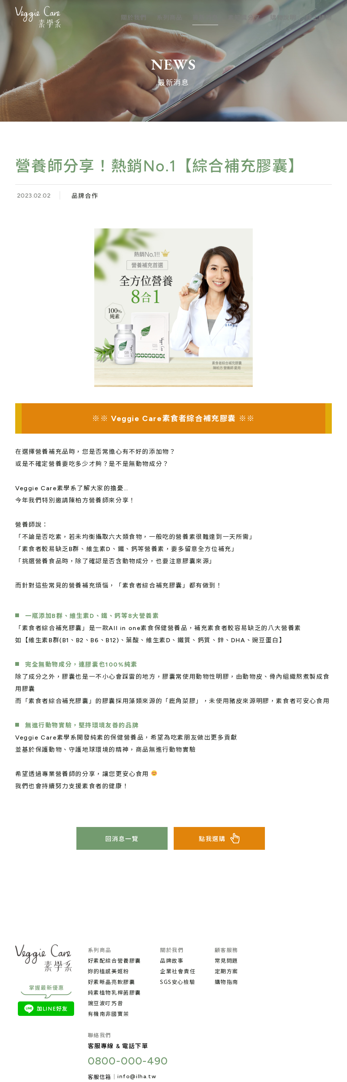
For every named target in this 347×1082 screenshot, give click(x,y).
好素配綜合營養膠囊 (114, 960)
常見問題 (226, 960)
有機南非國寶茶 (108, 1013)
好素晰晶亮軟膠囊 (111, 981)
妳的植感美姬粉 (108, 971)
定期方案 (226, 971)
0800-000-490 (128, 1060)
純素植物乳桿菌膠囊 (114, 992)
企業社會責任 (178, 971)
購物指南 (226, 981)
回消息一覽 (122, 839)
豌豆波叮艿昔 (106, 1003)
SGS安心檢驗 (177, 981)
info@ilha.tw (136, 1076)
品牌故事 (172, 960)
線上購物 (319, 17)
